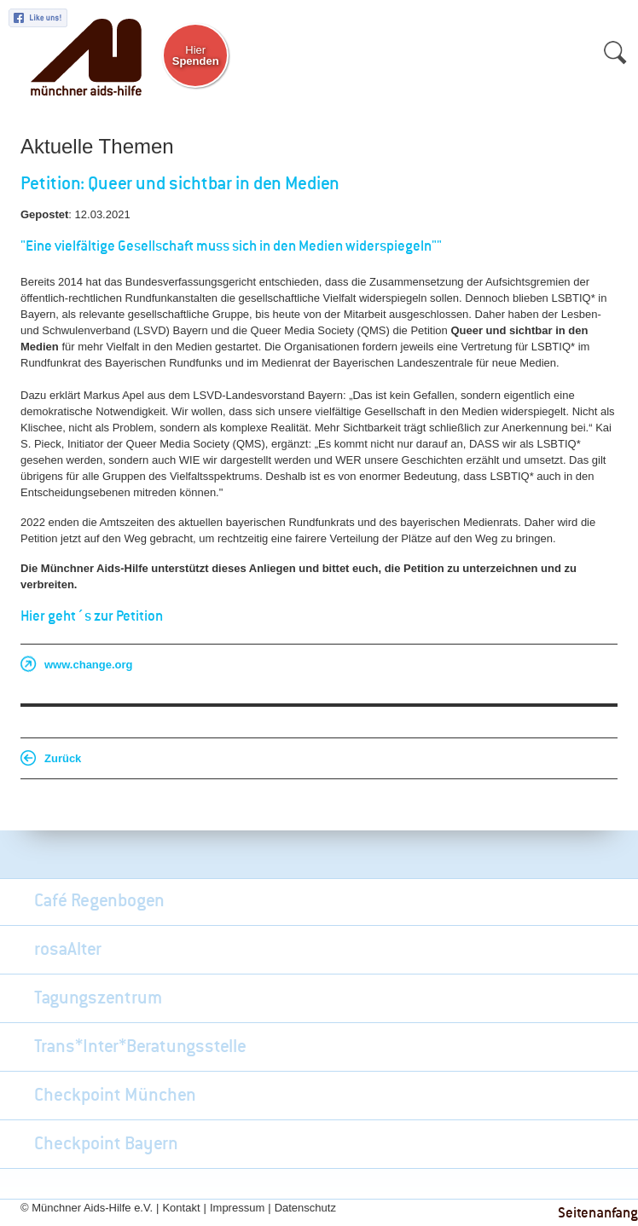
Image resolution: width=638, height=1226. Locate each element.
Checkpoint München (115, 1095)
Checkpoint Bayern (106, 1144)
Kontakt (181, 1207)
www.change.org (88, 664)
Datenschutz (305, 1207)
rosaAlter (68, 950)
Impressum (237, 1207)
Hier (195, 55)
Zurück (62, 758)
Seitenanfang (598, 1214)
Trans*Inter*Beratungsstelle (140, 1047)
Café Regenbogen (99, 901)
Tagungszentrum (98, 998)
